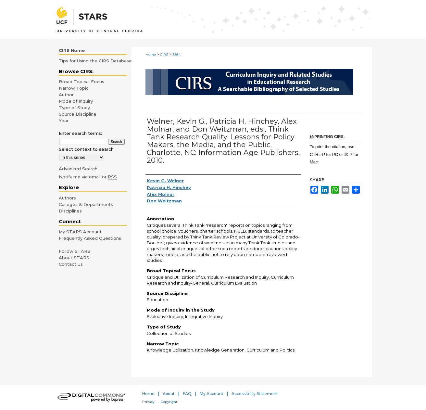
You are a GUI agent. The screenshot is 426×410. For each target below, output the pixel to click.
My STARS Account (80, 231)
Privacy (148, 402)
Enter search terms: (80, 133)
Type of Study (74, 107)
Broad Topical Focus (81, 81)
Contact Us (71, 264)
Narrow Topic (74, 88)
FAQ (187, 393)
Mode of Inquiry (76, 101)
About (169, 393)
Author (66, 94)
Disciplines (70, 210)
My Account (211, 393)
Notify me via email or (88, 176)
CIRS (164, 54)
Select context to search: (87, 149)
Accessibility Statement (255, 393)
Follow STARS (74, 251)
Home (150, 54)
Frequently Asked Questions (90, 238)
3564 (176, 54)
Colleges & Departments (86, 204)
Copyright (169, 402)
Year (64, 120)
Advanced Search (78, 168)
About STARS (74, 257)
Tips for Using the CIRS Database (95, 60)
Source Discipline (77, 114)
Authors (67, 197)
